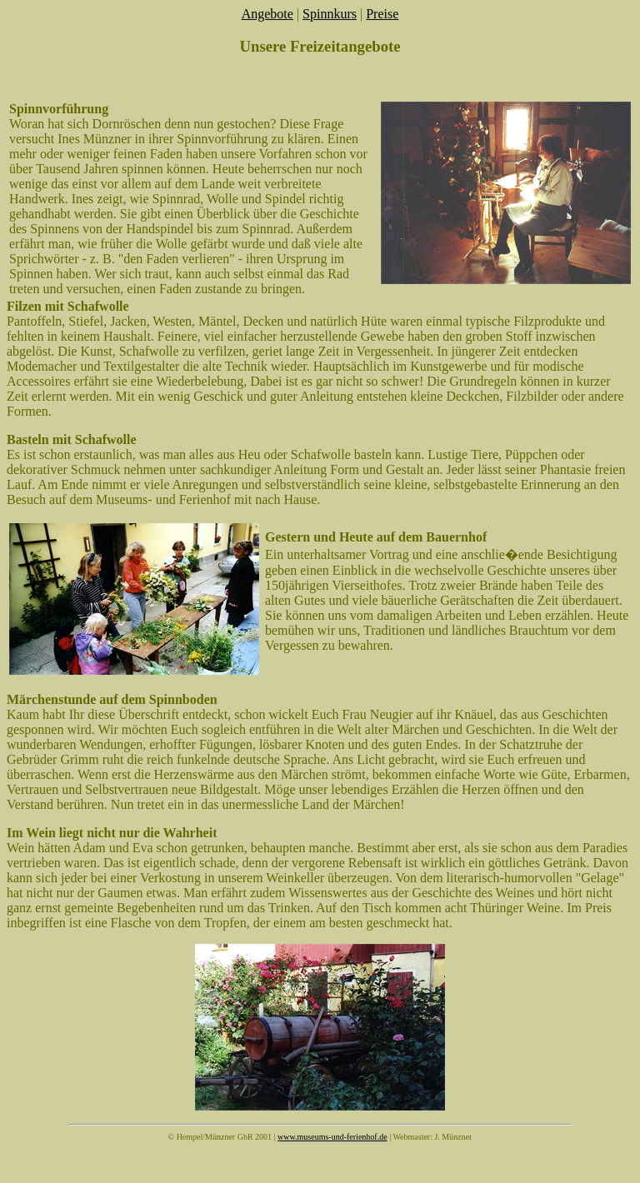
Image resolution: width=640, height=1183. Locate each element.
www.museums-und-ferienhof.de (333, 1136)
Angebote (267, 14)
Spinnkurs (329, 14)
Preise (382, 14)
